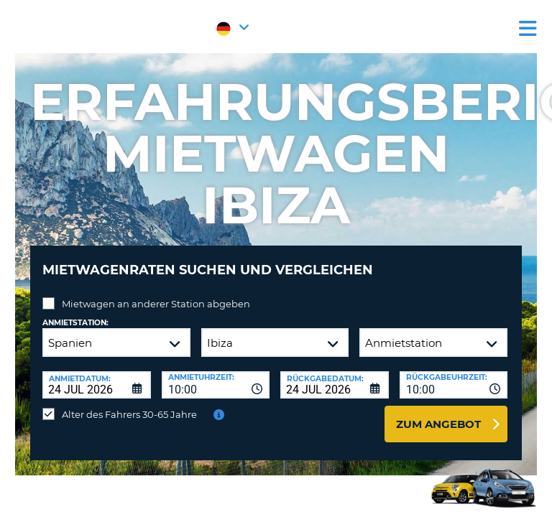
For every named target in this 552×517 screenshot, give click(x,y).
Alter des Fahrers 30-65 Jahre (129, 414)
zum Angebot (438, 424)
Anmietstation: (75, 322)
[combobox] (216, 385)
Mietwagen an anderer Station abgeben (156, 303)
